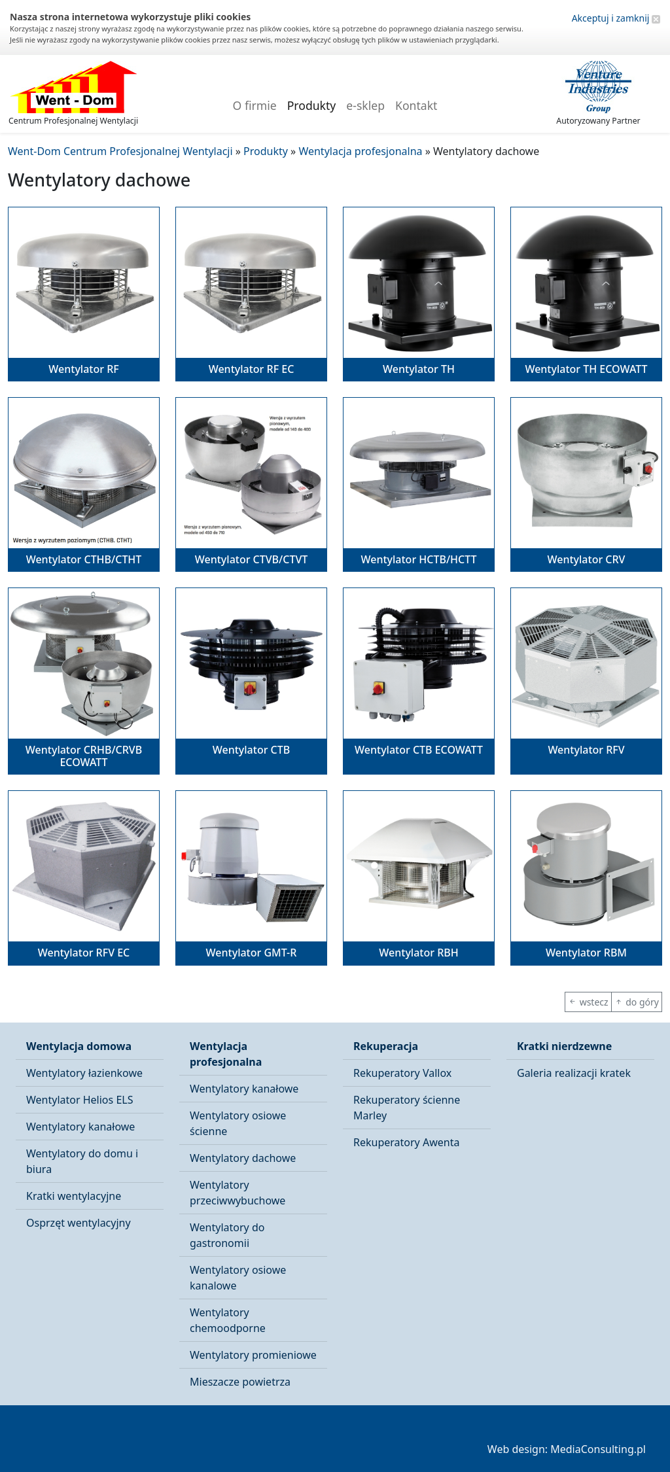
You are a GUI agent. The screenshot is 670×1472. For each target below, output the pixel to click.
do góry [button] (636, 1002)
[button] (84, 294)
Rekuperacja (385, 1046)
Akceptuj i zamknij (616, 18)
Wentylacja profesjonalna (226, 1054)
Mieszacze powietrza (240, 1382)
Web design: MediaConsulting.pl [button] (566, 1449)
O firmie (255, 105)
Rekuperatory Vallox (402, 1073)
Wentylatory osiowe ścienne (238, 1123)
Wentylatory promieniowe (253, 1355)
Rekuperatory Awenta (406, 1142)
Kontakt (416, 105)
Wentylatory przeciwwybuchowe (237, 1193)
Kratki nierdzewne (564, 1046)
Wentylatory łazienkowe (84, 1073)
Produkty (311, 105)
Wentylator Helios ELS (79, 1100)
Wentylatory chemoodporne (228, 1320)
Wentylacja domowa (79, 1046)
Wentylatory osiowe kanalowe (238, 1278)
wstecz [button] (588, 1002)
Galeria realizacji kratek (574, 1073)
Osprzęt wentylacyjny (78, 1223)
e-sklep (365, 105)
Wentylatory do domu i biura (82, 1161)
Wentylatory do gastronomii (227, 1235)
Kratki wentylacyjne (73, 1196)
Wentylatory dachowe (243, 1158)
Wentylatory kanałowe (80, 1126)
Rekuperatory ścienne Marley (406, 1108)
